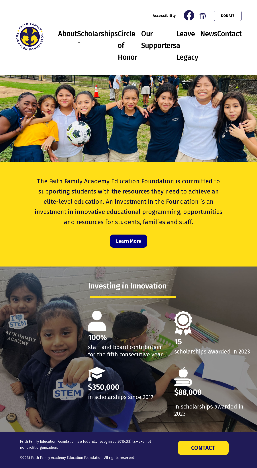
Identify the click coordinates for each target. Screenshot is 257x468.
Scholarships (97, 34)
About (67, 34)
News (208, 34)
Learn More (128, 241)
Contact (229, 34)
